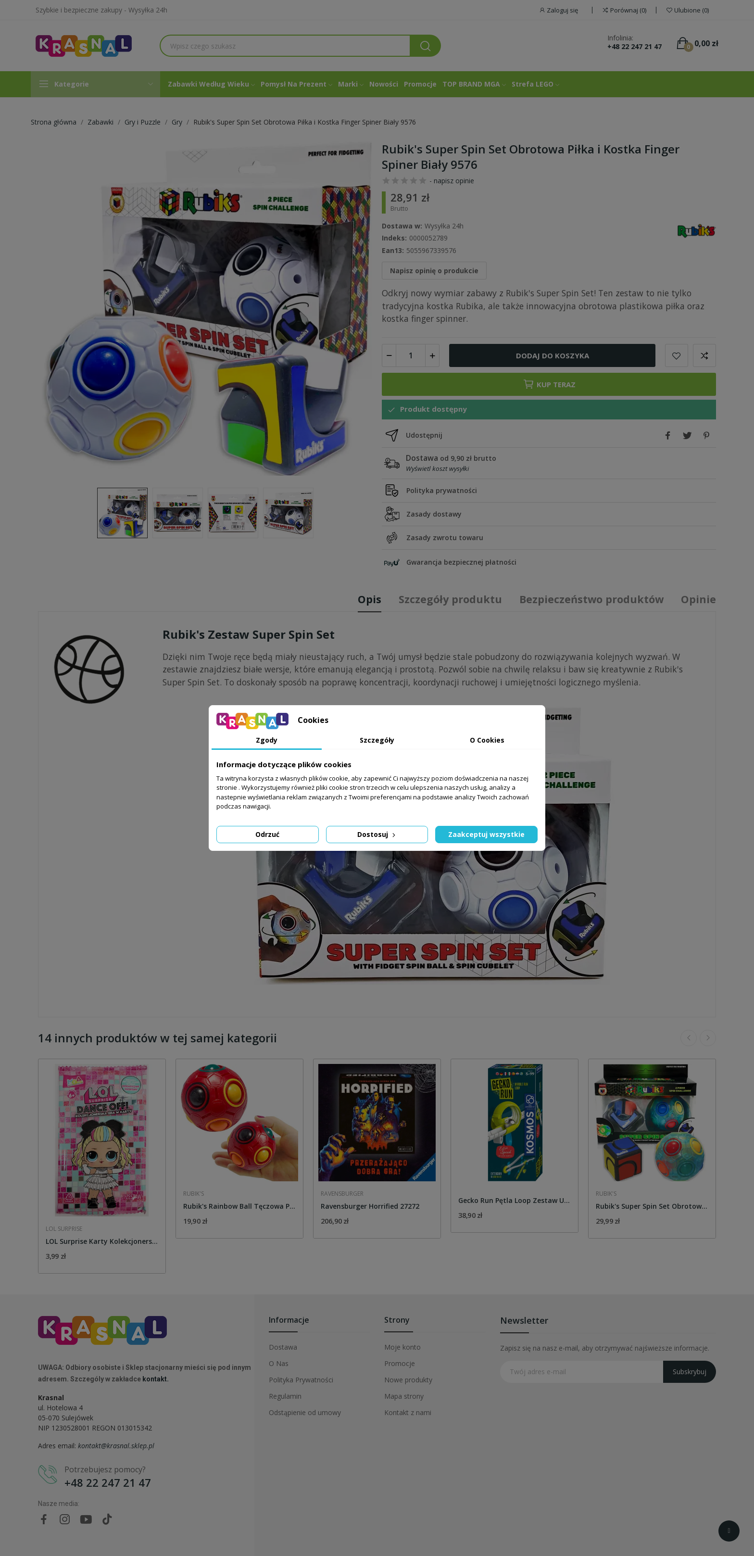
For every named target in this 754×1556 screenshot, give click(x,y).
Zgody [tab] (266, 740)
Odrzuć (267, 834)
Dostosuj (377, 834)
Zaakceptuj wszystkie (486, 834)
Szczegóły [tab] (377, 740)
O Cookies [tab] (487, 740)
